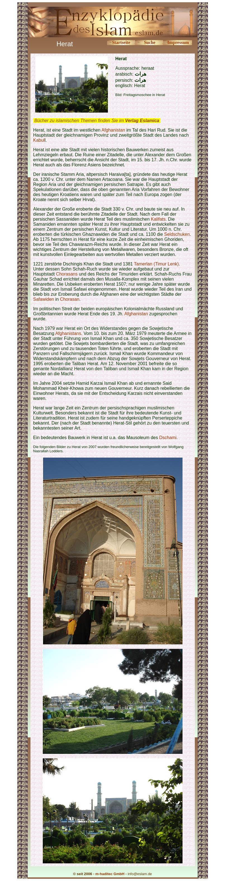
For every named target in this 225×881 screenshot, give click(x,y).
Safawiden (43, 299)
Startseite (121, 42)
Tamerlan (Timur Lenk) (156, 264)
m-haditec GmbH (109, 874)
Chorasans (66, 274)
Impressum (178, 42)
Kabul (39, 140)
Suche (149, 42)
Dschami (167, 437)
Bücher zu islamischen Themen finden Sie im (96, 120)
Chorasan (69, 299)
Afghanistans (68, 333)
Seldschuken (177, 234)
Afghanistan (113, 130)
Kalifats (158, 219)
